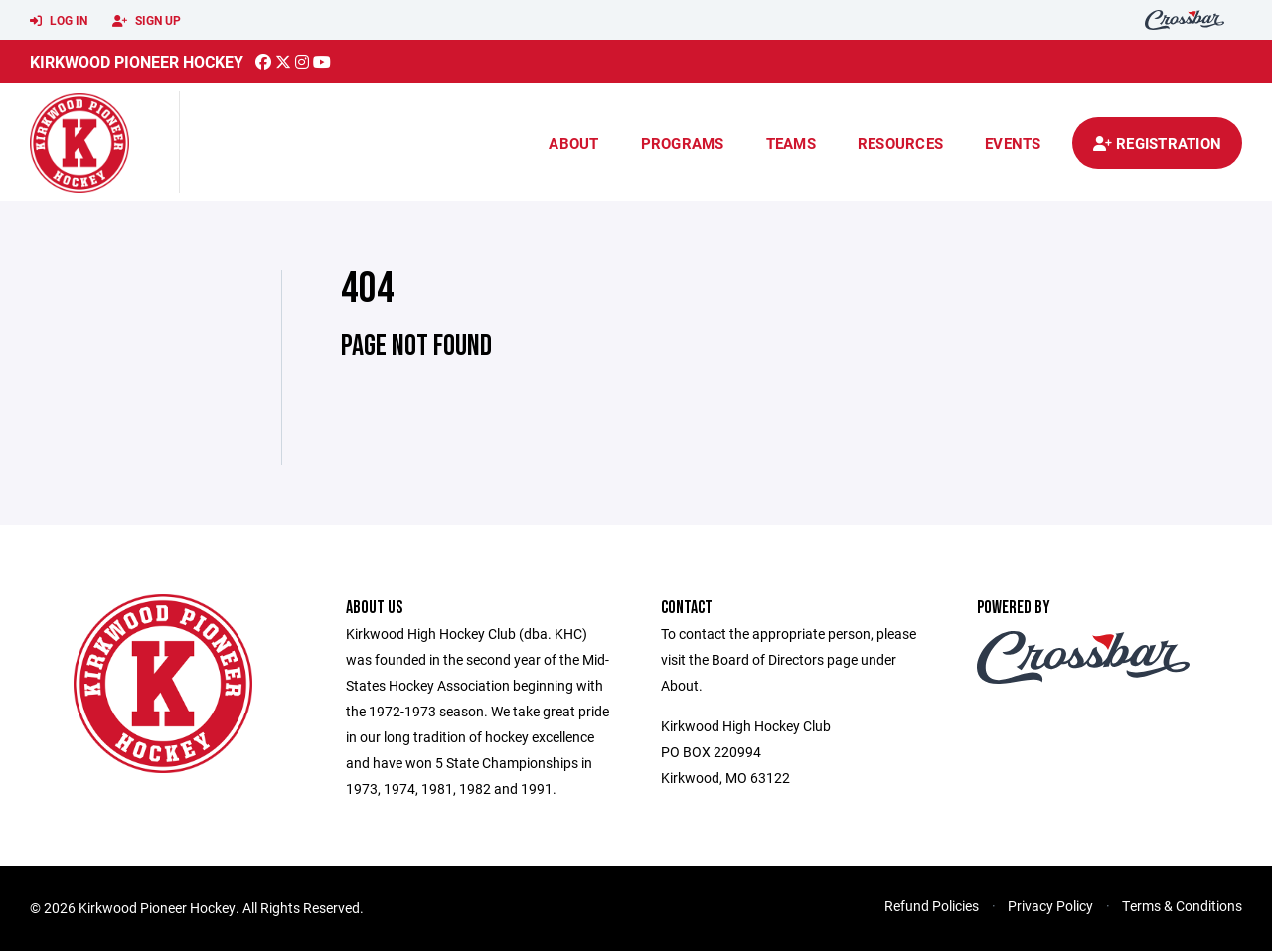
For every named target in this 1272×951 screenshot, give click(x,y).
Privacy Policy (1050, 905)
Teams (791, 143)
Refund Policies (931, 905)
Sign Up (146, 21)
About (573, 143)
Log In (58, 21)
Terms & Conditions (1182, 905)
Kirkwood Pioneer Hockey (136, 61)
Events (1013, 143)
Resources (900, 143)
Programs (682, 143)
